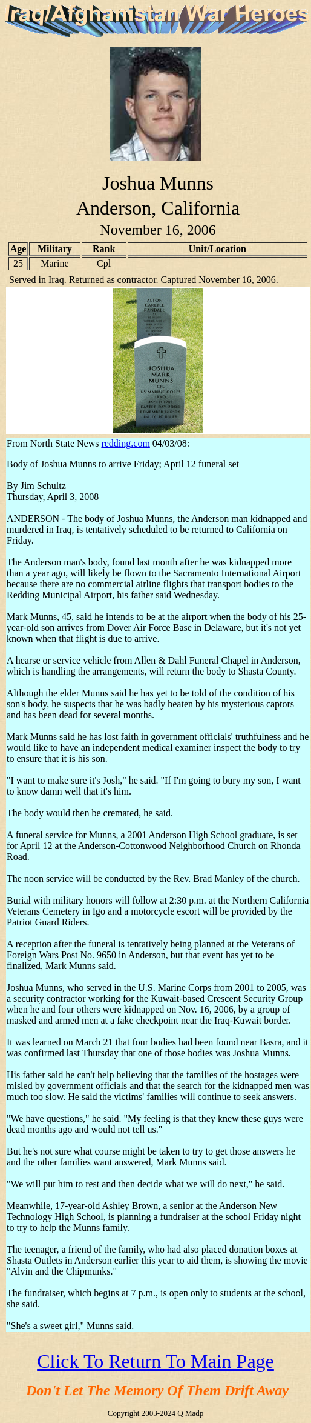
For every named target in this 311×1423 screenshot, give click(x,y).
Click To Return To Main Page (155, 1361)
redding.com (125, 443)
